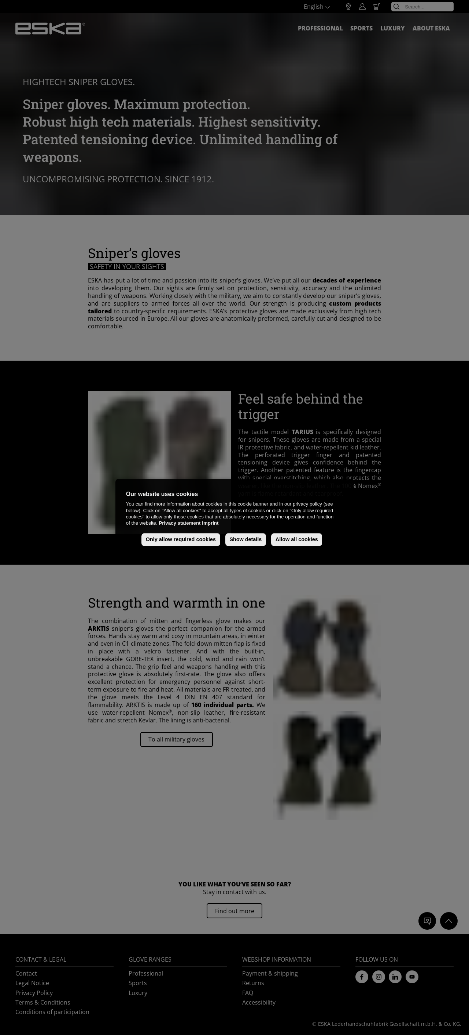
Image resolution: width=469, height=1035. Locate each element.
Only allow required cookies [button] (181, 540)
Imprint (210, 523)
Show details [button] (245, 540)
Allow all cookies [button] (297, 540)
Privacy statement (179, 523)
